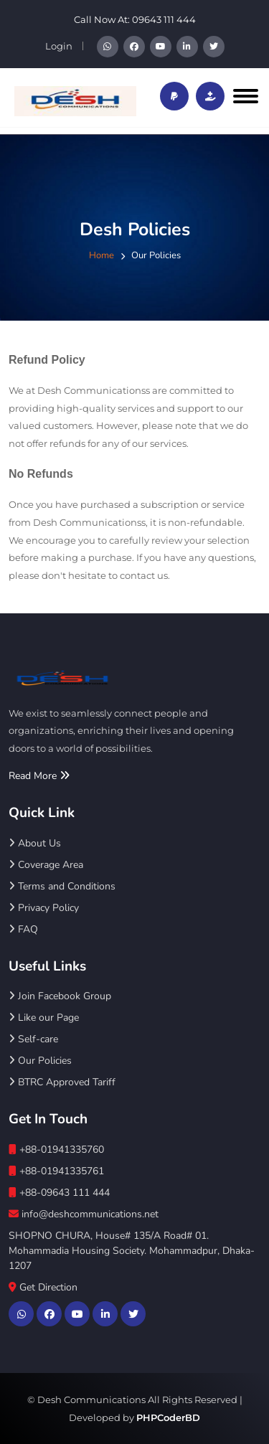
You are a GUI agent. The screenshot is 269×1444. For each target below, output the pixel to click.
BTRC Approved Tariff (62, 1082)
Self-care (33, 1039)
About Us (35, 843)
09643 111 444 (164, 19)
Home (101, 255)
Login (58, 46)
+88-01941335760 (56, 1149)
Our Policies (40, 1060)
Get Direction (43, 1287)
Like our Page (44, 1017)
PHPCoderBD (168, 1417)
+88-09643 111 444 (59, 1192)
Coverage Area (46, 865)
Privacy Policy (44, 908)
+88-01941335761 (56, 1171)
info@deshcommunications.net (84, 1214)
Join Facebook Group (60, 996)
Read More (39, 776)
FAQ (23, 929)
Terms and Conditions (62, 886)
